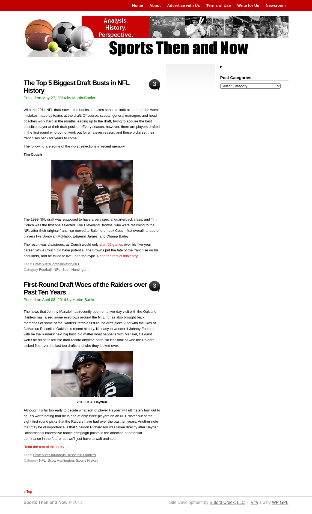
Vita (254, 502)
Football (56, 264)
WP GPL (280, 502)
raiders (90, 455)
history (68, 264)
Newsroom (276, 5)
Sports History (87, 460)
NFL (76, 264)
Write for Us (248, 5)
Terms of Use (218, 5)
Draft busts (41, 264)
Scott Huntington (75, 269)
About (155, 5)
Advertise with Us (183, 5)
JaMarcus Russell (64, 455)
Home (137, 5)
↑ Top (28, 491)
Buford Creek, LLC (227, 502)
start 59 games (111, 244)
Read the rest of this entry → (119, 256)
